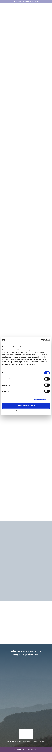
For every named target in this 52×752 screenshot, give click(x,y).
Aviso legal (27, 741)
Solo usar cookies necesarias (26, 411)
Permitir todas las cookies (26, 405)
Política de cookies (38, 741)
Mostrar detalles (40, 399)
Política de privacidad (14, 741)
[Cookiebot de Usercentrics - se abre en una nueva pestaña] (41, 340)
